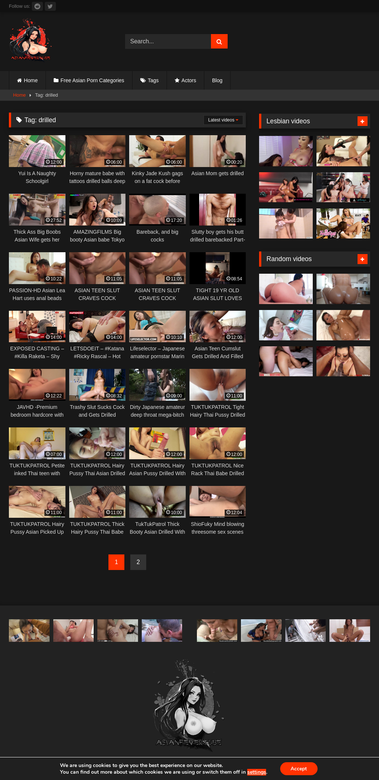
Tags (153, 80)
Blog (217, 80)
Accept (299, 768)
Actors (188, 80)
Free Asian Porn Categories (92, 80)
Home (31, 80)
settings (256, 772)
